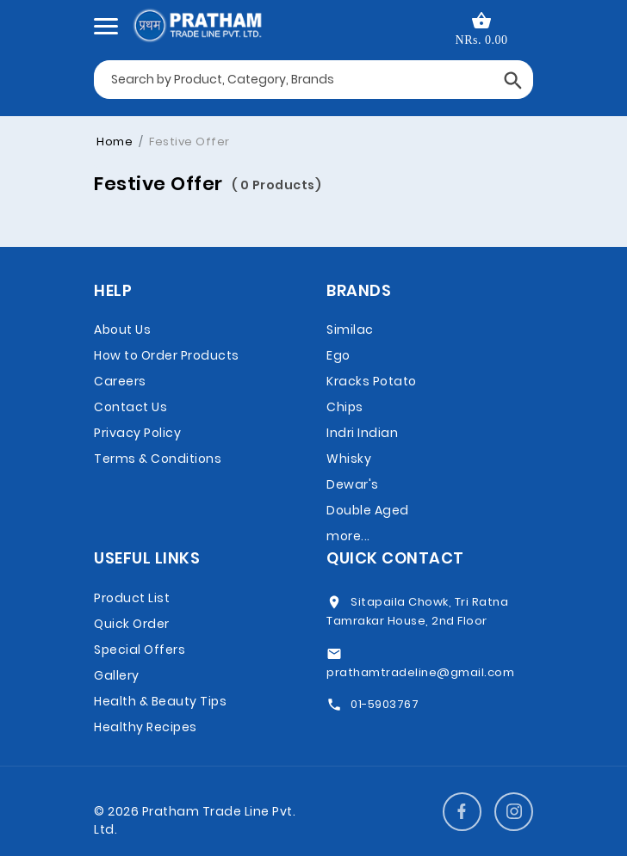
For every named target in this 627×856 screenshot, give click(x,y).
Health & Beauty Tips (160, 701)
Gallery (117, 675)
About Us (122, 329)
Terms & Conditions (157, 458)
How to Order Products (166, 355)
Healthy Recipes (145, 727)
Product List (132, 598)
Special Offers (139, 649)
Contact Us (130, 407)
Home (114, 141)
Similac (350, 329)
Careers (120, 381)
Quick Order (132, 623)
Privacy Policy (137, 432)
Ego (338, 355)
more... (348, 536)
